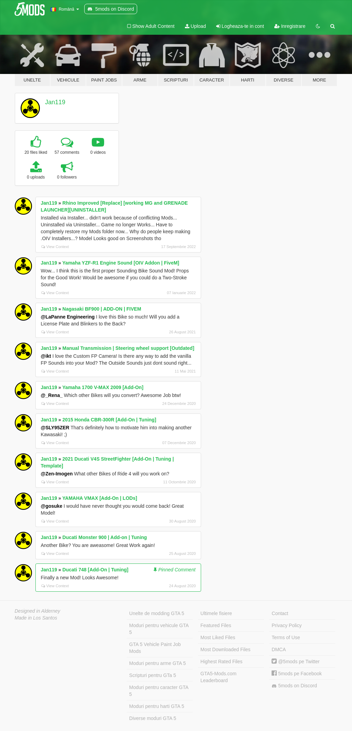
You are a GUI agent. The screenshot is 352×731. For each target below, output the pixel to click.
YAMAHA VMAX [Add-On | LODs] (99, 498)
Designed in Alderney (37, 611)
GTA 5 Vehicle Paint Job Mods (155, 648)
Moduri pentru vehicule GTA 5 (159, 629)
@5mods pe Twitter (295, 661)
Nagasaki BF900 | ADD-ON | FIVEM (102, 309)
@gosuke (52, 506)
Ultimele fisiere (216, 613)
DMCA (279, 649)
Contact (280, 613)
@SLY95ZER (55, 427)
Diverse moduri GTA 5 (152, 718)
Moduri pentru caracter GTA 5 (158, 691)
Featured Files (215, 625)
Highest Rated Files (221, 661)
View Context (55, 247)
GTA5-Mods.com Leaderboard (218, 677)
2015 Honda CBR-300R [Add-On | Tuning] (109, 419)
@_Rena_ (52, 395)
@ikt (46, 356)
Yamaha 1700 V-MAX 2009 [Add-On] (102, 387)
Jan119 (55, 102)
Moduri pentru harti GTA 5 (156, 706)
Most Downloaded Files (225, 649)
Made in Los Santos (36, 618)
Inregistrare (290, 26)
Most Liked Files (217, 637)
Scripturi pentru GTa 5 (152, 675)
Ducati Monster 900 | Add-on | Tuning (105, 537)
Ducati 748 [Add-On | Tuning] (96, 569)
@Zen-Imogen (57, 473)
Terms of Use (286, 637)
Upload (195, 26)
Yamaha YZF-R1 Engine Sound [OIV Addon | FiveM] (120, 263)
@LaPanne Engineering (68, 317)
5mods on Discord (294, 686)
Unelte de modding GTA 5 (156, 613)
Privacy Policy (286, 625)
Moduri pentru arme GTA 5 (157, 663)
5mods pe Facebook (297, 673)
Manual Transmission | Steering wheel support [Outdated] (129, 348)
